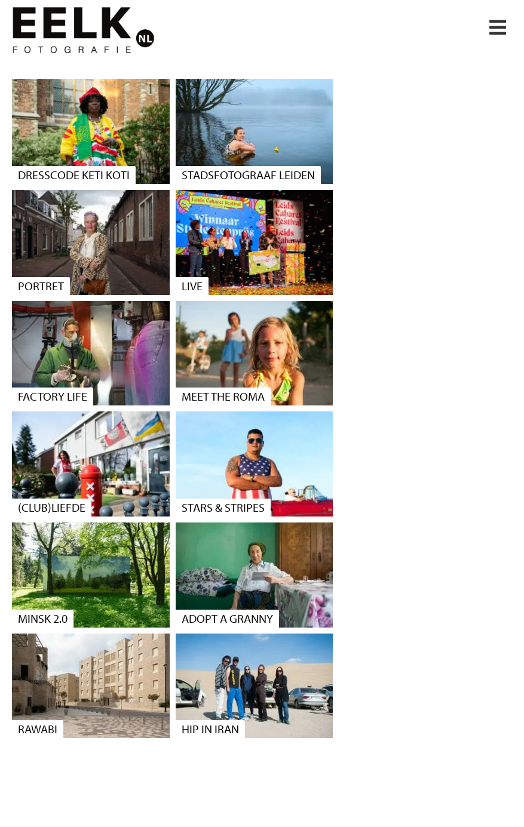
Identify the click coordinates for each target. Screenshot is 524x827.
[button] (497, 27)
